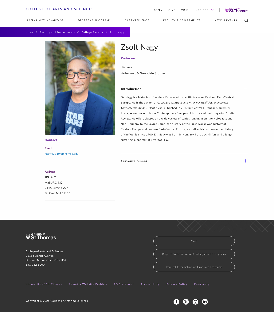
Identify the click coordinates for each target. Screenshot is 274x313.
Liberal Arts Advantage (45, 20)
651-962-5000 (35, 265)
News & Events (225, 20)
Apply (158, 10)
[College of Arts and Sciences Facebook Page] (176, 302)
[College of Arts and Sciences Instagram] (195, 302)
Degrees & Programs (94, 20)
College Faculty (92, 32)
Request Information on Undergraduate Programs (194, 254)
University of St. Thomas (44, 284)
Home (29, 32)
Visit (185, 10)
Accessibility (150, 284)
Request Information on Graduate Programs (194, 267)
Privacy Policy (177, 284)
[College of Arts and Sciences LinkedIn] (205, 302)
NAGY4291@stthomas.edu (61, 154)
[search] (246, 20)
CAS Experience (137, 20)
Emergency (202, 284)
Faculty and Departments (57, 32)
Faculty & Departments (181, 20)
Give (171, 10)
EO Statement (124, 284)
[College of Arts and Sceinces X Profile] (186, 302)
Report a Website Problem (88, 284)
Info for (204, 10)
